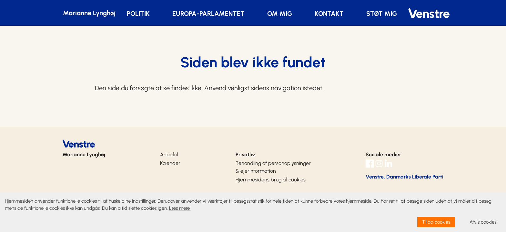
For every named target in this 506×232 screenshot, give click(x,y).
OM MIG (279, 13)
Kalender (170, 163)
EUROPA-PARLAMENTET (208, 13)
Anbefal (169, 154)
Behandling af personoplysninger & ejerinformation (273, 167)
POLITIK (138, 13)
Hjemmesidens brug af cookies (271, 180)
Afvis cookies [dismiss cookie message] (483, 222)
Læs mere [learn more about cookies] (179, 208)
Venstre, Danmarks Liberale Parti (404, 177)
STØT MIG (381, 13)
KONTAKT (329, 13)
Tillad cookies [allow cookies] (436, 222)
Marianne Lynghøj (89, 13)
